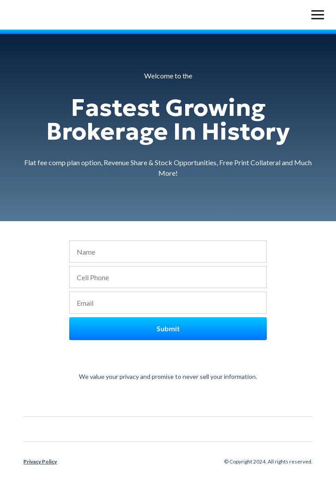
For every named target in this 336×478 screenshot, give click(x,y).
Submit (168, 328)
